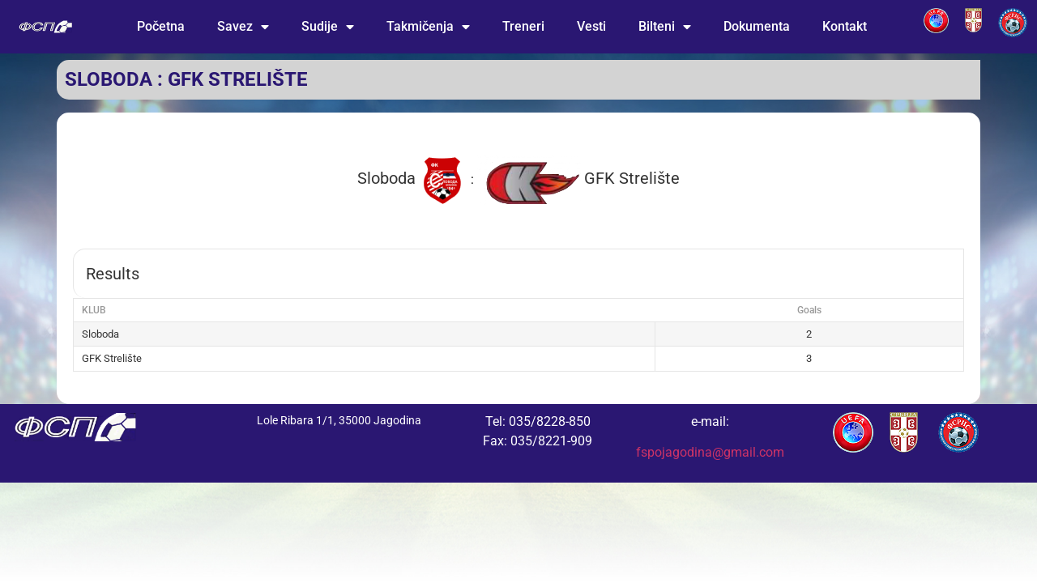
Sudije (327, 26)
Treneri (523, 26)
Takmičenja (428, 26)
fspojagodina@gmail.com (710, 452)
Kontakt (844, 26)
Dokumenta (756, 26)
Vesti (591, 26)
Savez (243, 26)
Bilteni (664, 26)
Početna (161, 26)
